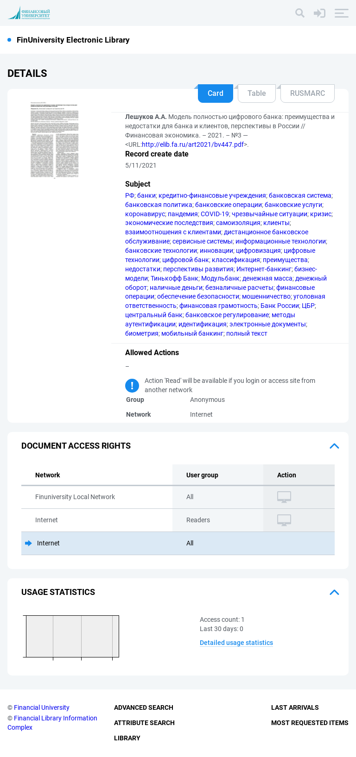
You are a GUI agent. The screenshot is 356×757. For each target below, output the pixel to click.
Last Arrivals (295, 707)
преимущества (285, 259)
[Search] (300, 13)
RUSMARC (307, 93)
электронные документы (267, 324)
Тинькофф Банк (174, 278)
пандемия (183, 214)
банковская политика (158, 204)
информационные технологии (280, 241)
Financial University (42, 707)
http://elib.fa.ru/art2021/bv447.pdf (193, 144)
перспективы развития (198, 269)
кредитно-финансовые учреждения (212, 195)
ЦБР (308, 305)
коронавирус (145, 214)
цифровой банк (185, 259)
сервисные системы (202, 241)
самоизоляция (238, 222)
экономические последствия (169, 222)
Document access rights (76, 445)
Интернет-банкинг (264, 269)
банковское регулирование (227, 315)
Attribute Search (144, 722)
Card (215, 93)
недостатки (142, 269)
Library (127, 738)
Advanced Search (143, 707)
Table (257, 93)
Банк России (280, 305)
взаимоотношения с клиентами (173, 232)
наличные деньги (176, 287)
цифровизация (258, 250)
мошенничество (266, 296)
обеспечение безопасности (198, 296)
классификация (236, 259)
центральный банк (154, 315)
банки (146, 195)
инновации (216, 250)
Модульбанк (220, 278)
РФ (129, 195)
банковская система (300, 195)
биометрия (142, 333)
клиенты (276, 222)
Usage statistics (58, 592)
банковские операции (228, 204)
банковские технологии (161, 250)
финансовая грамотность (218, 305)
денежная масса (267, 278)
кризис (320, 214)
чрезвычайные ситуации (269, 214)
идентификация (202, 324)
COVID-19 (215, 214)
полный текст (246, 333)
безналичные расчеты (239, 287)
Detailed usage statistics (236, 642)
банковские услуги (293, 204)
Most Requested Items (310, 722)
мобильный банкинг (192, 333)
